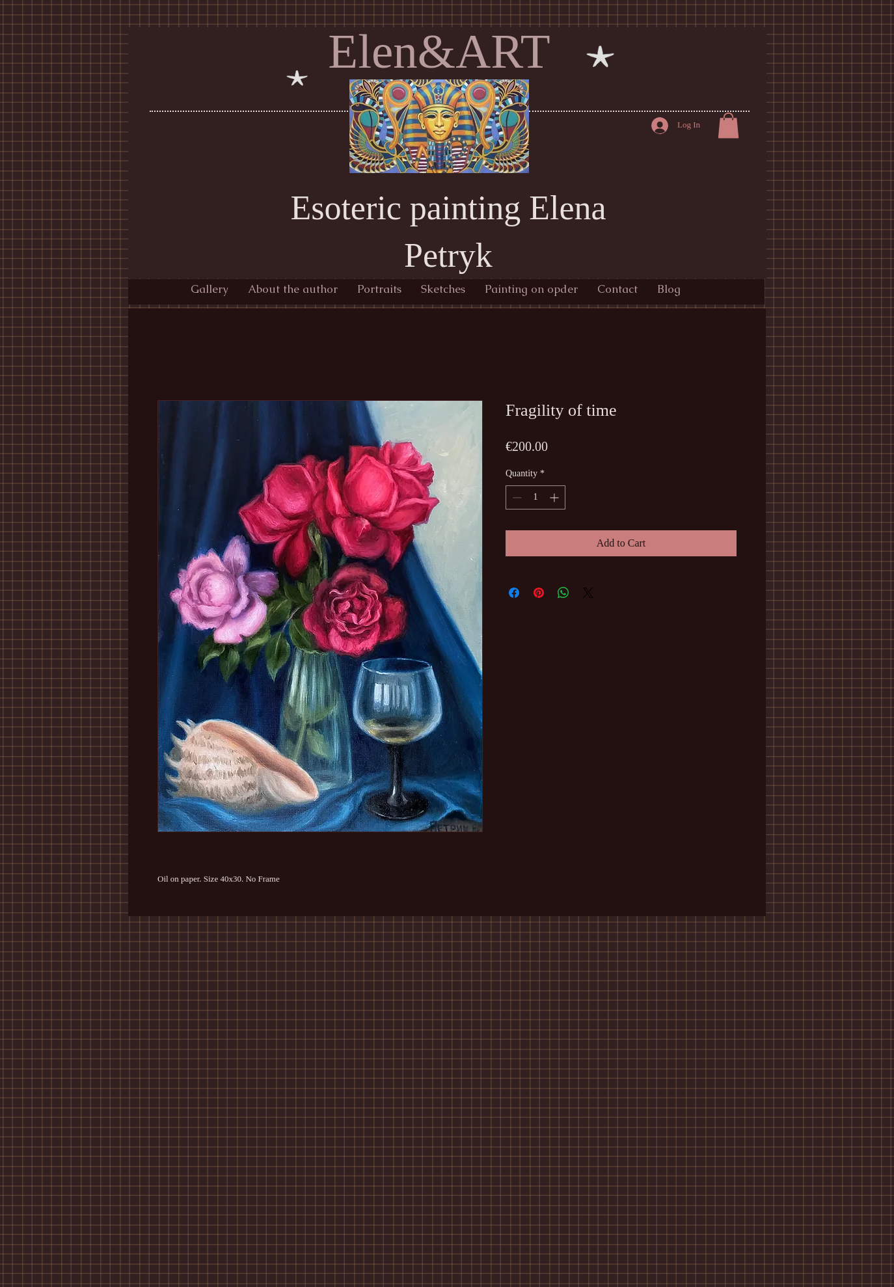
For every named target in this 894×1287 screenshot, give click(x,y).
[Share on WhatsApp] (563, 593)
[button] (728, 125)
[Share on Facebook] (514, 593)
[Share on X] (588, 593)
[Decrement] (516, 497)
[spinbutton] (535, 497)
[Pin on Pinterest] (539, 593)
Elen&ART (439, 51)
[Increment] (555, 497)
